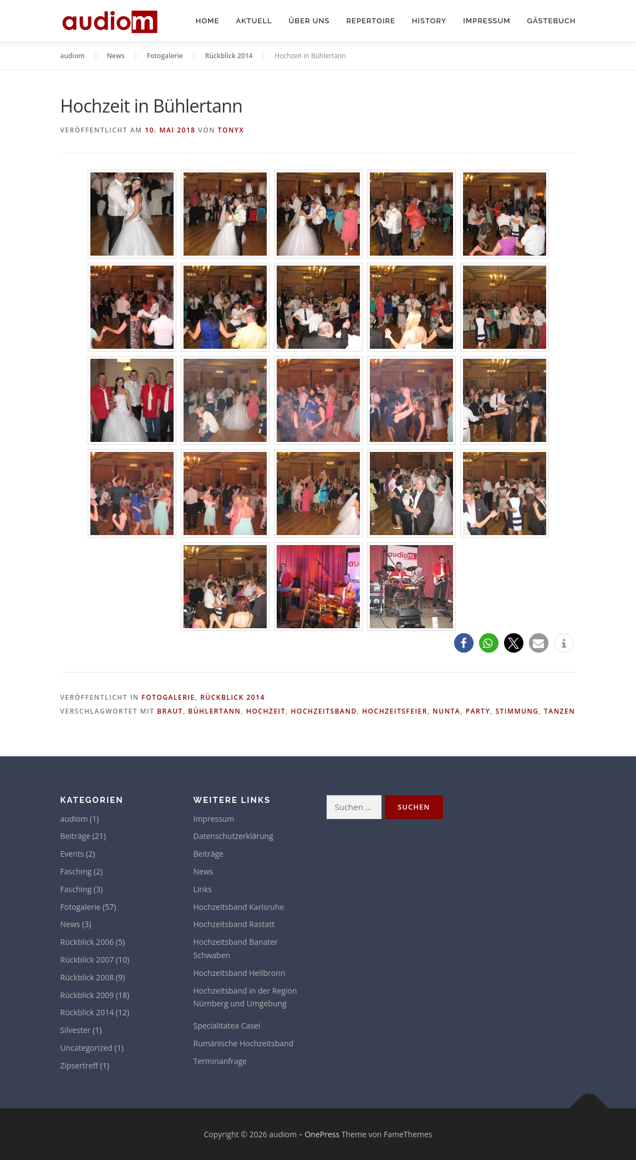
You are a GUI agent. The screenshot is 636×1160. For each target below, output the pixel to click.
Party (478, 711)
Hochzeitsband (324, 711)
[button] (464, 643)
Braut (170, 711)
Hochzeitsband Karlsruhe (239, 907)
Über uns (309, 21)
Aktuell (254, 21)
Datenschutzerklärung (233, 836)
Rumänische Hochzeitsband (244, 1043)
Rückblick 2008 (87, 977)
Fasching (76, 871)
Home (208, 21)
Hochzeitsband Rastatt (234, 924)
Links (203, 889)
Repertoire (370, 21)
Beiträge (75, 836)
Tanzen (559, 711)
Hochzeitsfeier (395, 711)
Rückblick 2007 (87, 959)
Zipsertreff (79, 1065)
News (70, 924)
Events (72, 853)
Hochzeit (266, 711)
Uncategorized (86, 1047)
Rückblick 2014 (232, 697)
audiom (74, 818)
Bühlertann (214, 711)
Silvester (75, 1030)
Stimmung (516, 711)
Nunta (446, 711)
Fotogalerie (168, 697)
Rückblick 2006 (87, 942)
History (429, 21)
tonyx (231, 130)
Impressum (486, 21)
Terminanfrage (220, 1061)
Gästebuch (551, 21)
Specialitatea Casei (227, 1025)
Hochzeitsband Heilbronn (240, 973)
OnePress (321, 1134)
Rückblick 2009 (87, 995)
